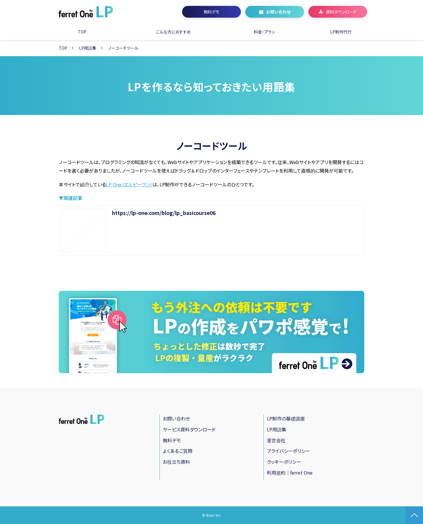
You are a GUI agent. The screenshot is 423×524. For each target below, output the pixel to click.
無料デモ (211, 12)
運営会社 (276, 440)
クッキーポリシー (284, 461)
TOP (82, 32)
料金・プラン (264, 32)
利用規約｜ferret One (290, 472)
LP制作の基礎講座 (286, 418)
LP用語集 (87, 48)
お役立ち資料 (176, 461)
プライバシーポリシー (288, 450)
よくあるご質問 (177, 450)
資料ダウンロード (341, 12)
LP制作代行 (341, 32)
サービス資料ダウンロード (189, 429)
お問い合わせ (278, 12)
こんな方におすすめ (173, 32)
